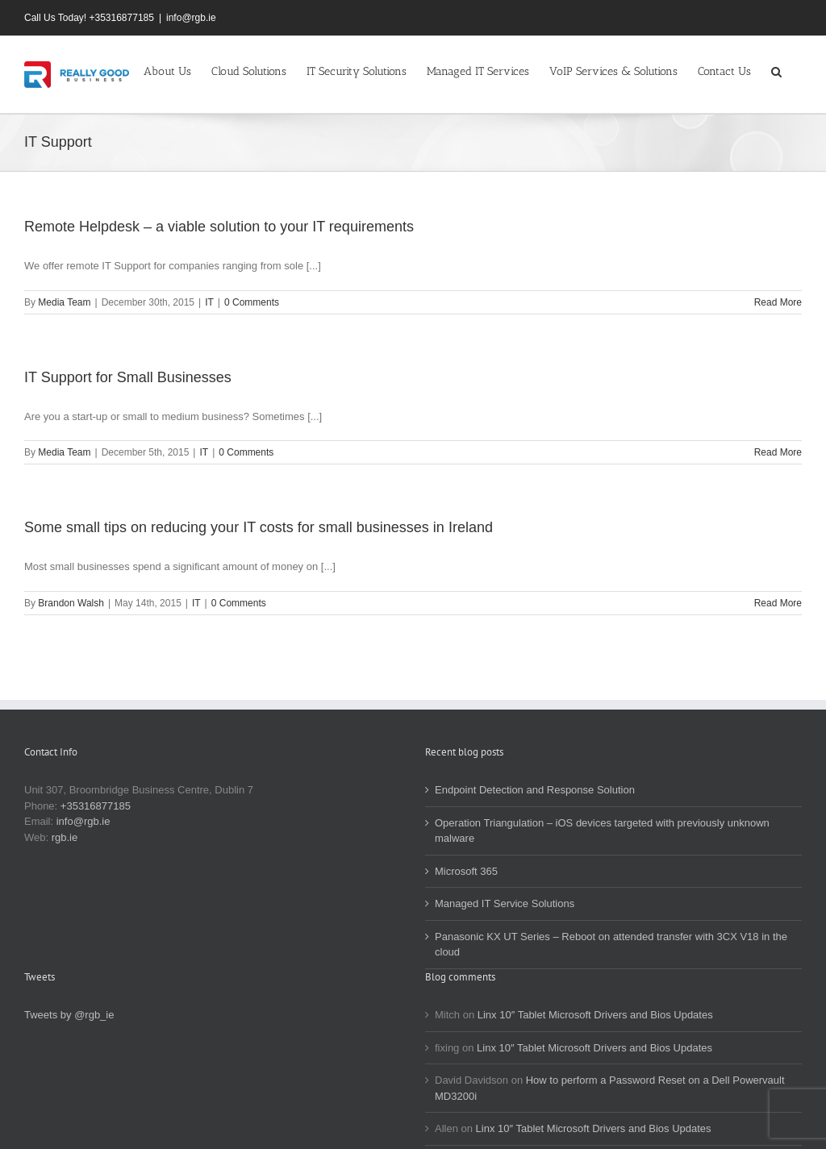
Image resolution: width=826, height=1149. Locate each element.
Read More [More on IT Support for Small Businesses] (778, 452)
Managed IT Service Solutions (504, 903)
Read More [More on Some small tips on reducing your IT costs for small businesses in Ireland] (778, 603)
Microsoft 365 (466, 871)
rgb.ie (65, 837)
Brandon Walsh (71, 603)
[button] (776, 70)
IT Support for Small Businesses (128, 377)
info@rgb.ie (191, 17)
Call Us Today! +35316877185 (89, 17)
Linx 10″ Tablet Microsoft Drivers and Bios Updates (595, 1015)
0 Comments (251, 302)
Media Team (64, 302)
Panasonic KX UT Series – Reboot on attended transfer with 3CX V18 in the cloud (611, 944)
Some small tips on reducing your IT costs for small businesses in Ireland (258, 527)
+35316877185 (95, 806)
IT (209, 302)
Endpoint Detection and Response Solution (535, 790)
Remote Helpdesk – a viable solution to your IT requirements (219, 227)
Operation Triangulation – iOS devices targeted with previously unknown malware (602, 831)
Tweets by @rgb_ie (69, 1015)
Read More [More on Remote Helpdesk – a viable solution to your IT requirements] (778, 302)
